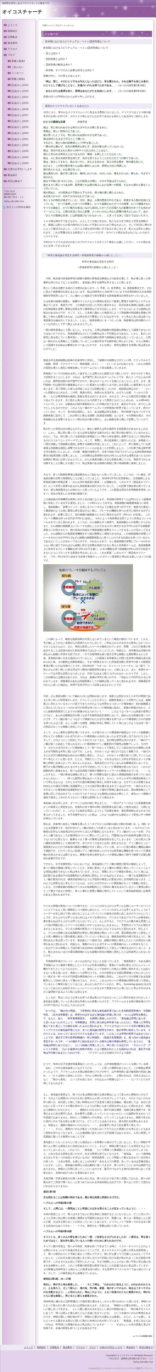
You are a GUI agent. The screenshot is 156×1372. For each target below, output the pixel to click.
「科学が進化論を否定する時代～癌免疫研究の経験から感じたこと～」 (83, 255)
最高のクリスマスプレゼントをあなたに (66, 106)
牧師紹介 (12, 31)
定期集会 (12, 37)
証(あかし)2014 (19, 97)
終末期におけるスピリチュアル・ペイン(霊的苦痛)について (76, 41)
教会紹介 (12, 175)
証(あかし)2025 (19, 163)
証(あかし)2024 (19, 157)
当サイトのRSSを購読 (18, 207)
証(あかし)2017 (19, 115)
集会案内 (12, 43)
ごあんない (17, 67)
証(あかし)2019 (19, 127)
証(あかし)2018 (19, 121)
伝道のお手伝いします (20, 169)
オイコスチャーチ (22, 11)
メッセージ (17, 73)
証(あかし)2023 (19, 151)
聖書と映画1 (18, 79)
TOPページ (47, 25)
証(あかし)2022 (19, 145)
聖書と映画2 (18, 61)
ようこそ (12, 25)
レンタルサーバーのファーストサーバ (118, 1368)
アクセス (12, 48)
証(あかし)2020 (19, 133)
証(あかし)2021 (19, 139)
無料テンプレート (144, 1368)
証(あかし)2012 (19, 85)
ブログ (58, 25)
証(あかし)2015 (19, 103)
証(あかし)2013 (19, 91)
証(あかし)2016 (19, 109)
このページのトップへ (142, 1336)
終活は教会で (15, 181)
